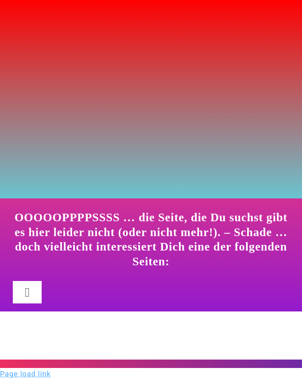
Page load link (25, 374)
